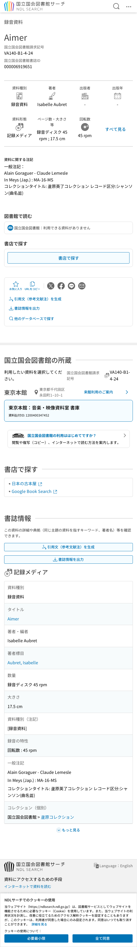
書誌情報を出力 (24, 308)
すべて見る (115, 129)
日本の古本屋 (27, 483)
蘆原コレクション (57, 817)
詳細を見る (39, 924)
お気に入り (15, 286)
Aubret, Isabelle (23, 662)
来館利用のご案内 (107, 392)
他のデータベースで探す (31, 318)
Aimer (13, 619)
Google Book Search (35, 491)
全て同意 (102, 938)
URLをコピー (32, 286)
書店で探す (68, 258)
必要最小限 (36, 938)
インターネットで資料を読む (27, 886)
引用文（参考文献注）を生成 (35, 299)
